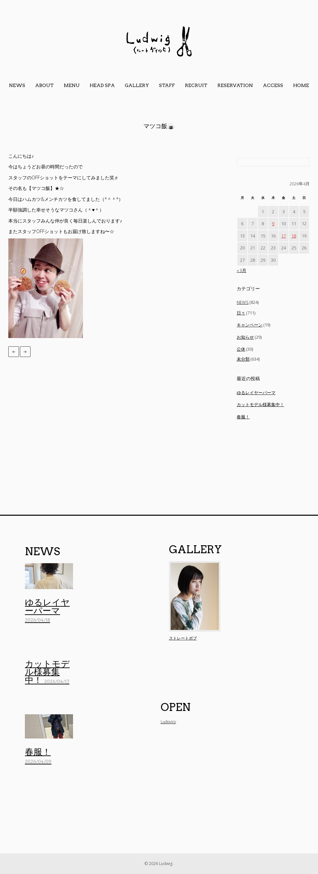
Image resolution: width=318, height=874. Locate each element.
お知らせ (245, 337)
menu (72, 85)
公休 (241, 349)
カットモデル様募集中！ (260, 404)
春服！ (243, 417)
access (273, 85)
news (17, 85)
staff (167, 85)
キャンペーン (250, 325)
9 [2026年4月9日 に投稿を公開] (273, 223)
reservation (235, 85)
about (44, 85)
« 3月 (241, 270)
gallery (137, 85)
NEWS (243, 302)
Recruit (196, 85)
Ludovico (168, 722)
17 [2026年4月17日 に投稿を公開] (283, 236)
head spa (102, 85)
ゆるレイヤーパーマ (256, 392)
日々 (241, 313)
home (301, 85)
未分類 (243, 359)
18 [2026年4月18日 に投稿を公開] (293, 236)
